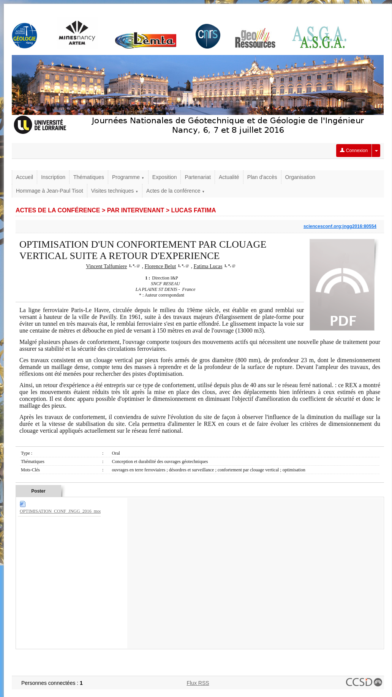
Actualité (229, 177)
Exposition (164, 177)
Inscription (53, 177)
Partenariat (197, 177)
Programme (128, 177)
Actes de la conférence (175, 191)
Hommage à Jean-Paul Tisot (49, 191)
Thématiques (88, 177)
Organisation (300, 177)
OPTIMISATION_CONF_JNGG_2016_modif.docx (67, 511)
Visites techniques (114, 191)
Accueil (24, 177)
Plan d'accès (262, 177)
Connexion (354, 150)
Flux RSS (198, 683)
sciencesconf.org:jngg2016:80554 (339, 226)
